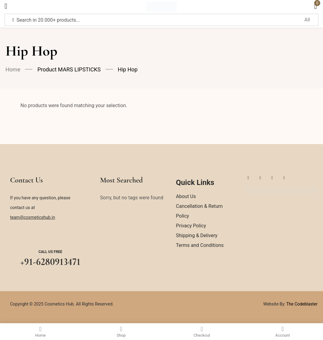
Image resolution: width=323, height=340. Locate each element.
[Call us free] (50, 236)
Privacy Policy (191, 226)
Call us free (50, 252)
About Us (186, 196)
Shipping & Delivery (196, 235)
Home (12, 69)
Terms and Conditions (199, 245)
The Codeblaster (301, 304)
